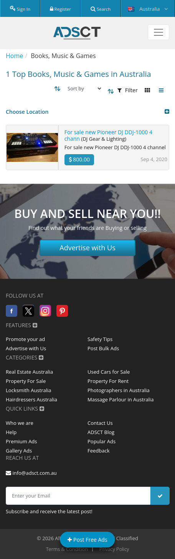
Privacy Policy (114, 549)
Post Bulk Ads (103, 348)
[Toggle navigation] (158, 32)
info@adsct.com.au (31, 472)
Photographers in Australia (119, 390)
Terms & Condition (67, 549)
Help (11, 432)
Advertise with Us (87, 247)
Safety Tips (100, 339)
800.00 (79, 159)
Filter (127, 90)
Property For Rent (108, 381)
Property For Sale (26, 381)
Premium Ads (21, 441)
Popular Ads (102, 441)
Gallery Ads (19, 450)
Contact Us (100, 422)
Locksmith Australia (28, 390)
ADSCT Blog (101, 432)
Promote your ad (25, 339)
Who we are (19, 422)
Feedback (99, 450)
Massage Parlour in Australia (121, 399)
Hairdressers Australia (31, 399)
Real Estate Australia (29, 371)
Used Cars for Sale (109, 371)
